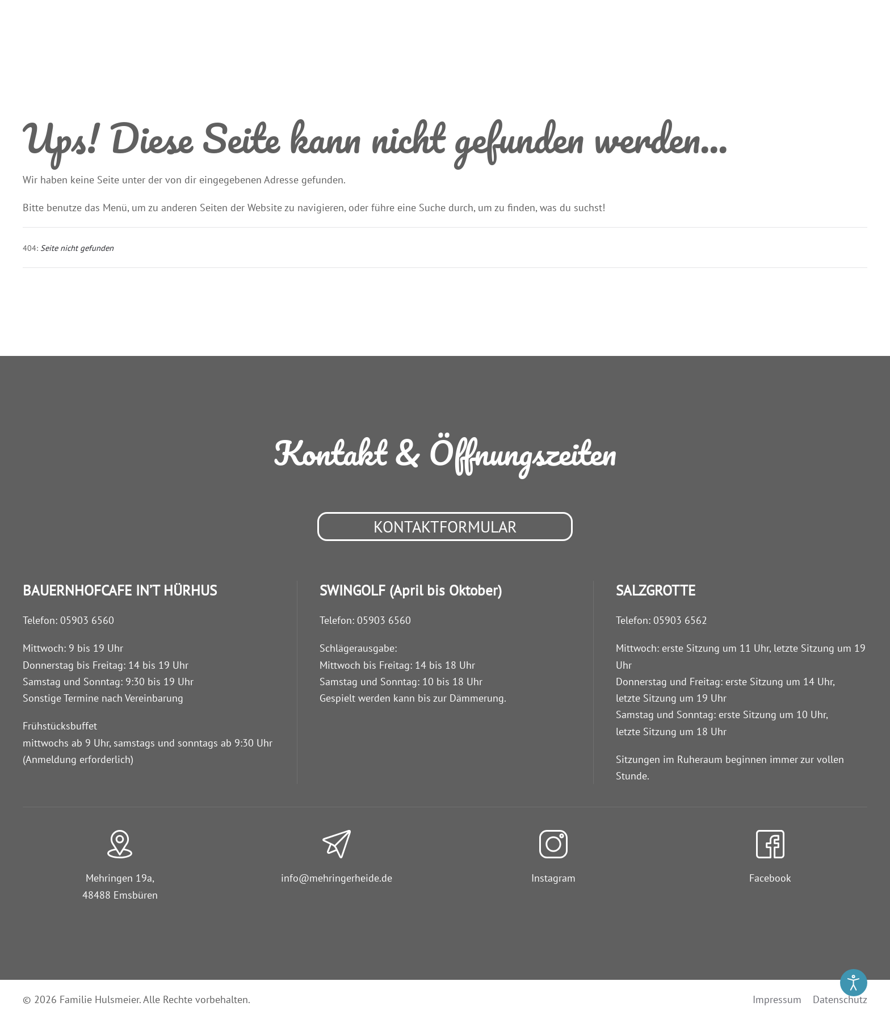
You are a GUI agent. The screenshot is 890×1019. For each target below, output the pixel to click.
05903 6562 (680, 620)
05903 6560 (87, 620)
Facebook (770, 877)
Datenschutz (840, 999)
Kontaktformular (445, 526)
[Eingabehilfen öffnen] (853, 982)
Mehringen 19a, (120, 877)
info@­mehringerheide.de (336, 877)
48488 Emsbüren (120, 894)
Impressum (777, 999)
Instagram (553, 877)
